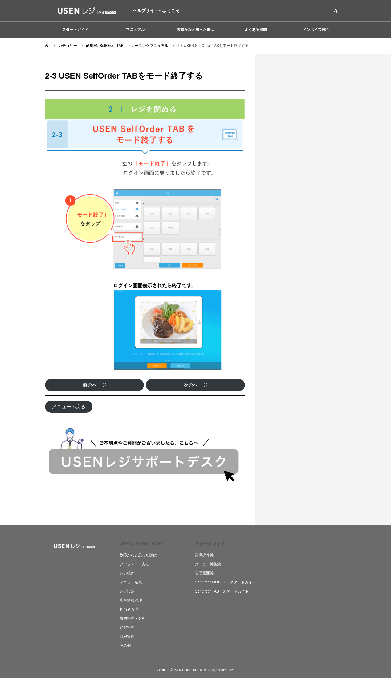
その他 (125, 645)
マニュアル (135, 29)
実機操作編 (204, 555)
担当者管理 (129, 609)
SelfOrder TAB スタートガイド (222, 591)
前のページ (95, 385)
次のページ (195, 385)
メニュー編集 (131, 582)
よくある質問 (256, 29)
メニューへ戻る (68, 406)
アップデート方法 (134, 564)
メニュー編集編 (208, 564)
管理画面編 (204, 573)
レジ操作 (127, 573)
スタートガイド (75, 29)
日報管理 (127, 636)
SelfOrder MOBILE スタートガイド (225, 582)
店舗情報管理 (131, 600)
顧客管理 (127, 627)
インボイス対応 (316, 29)
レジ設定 (127, 591)
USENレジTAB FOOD (141, 543)
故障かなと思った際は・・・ (144, 555)
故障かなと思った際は (195, 29)
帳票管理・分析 (133, 618)
